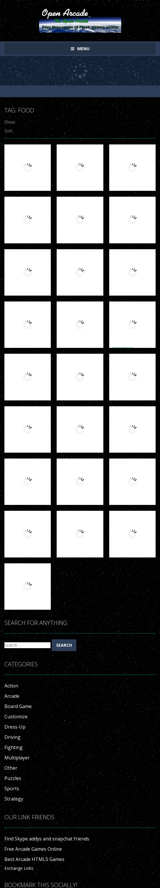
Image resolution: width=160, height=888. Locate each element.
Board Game (18, 706)
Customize (16, 716)
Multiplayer (17, 757)
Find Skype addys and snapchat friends (46, 838)
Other (10, 768)
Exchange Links (18, 868)
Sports (11, 788)
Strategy (13, 799)
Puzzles (12, 778)
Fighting (13, 747)
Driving (12, 737)
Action (11, 686)
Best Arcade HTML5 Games (34, 859)
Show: (10, 122)
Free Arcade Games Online (33, 849)
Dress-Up (15, 727)
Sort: (8, 131)
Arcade (11, 696)
